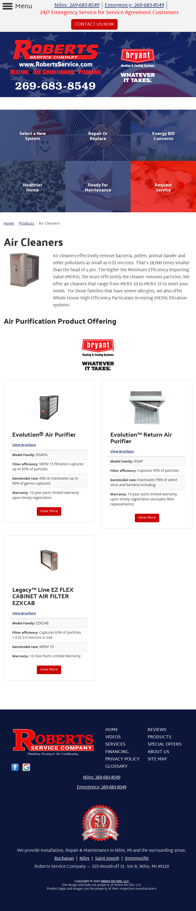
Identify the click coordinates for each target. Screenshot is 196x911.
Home (9, 224)
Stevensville (137, 859)
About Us (158, 752)
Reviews (157, 730)
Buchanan (64, 859)
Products (26, 224)
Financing (117, 752)
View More (49, 511)
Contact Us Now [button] (94, 24)
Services (115, 744)
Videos (113, 737)
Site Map (157, 759)
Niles (84, 859)
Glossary (116, 766)
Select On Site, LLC (115, 881)
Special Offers (164, 744)
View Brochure (24, 445)
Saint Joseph (107, 859)
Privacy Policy (122, 759)
